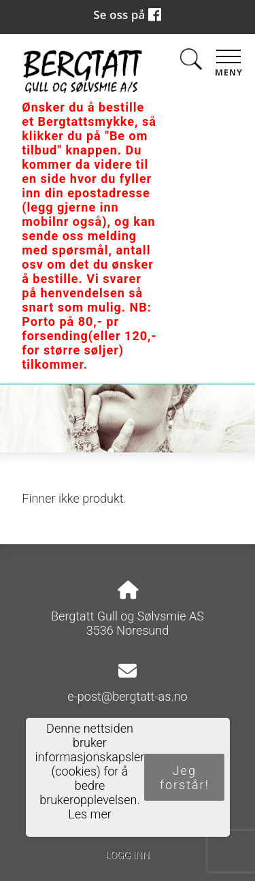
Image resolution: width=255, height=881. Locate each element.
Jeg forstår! (184, 777)
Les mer (90, 814)
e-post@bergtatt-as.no (127, 696)
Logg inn (127, 855)
